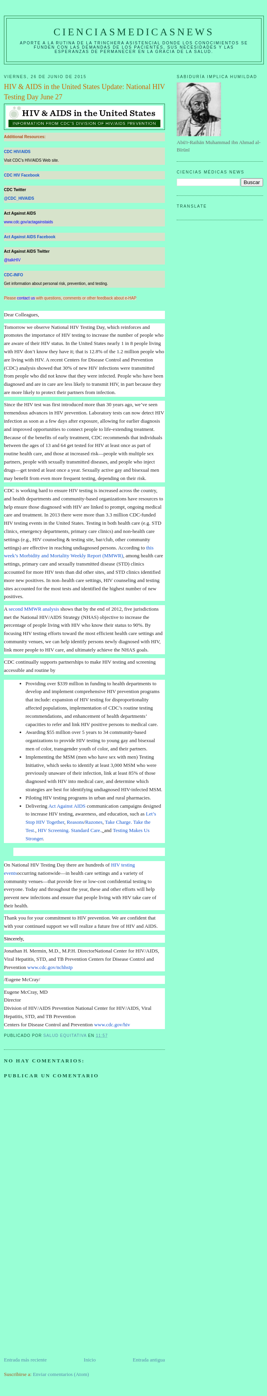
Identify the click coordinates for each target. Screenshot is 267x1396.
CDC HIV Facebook (22, 175)
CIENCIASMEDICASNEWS (133, 32)
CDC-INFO (13, 275)
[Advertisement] (63, 1301)
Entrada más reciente (25, 1360)
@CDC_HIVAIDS (19, 198)
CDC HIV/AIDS (17, 152)
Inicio (89, 1360)
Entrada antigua (149, 1360)
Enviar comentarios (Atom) (61, 1374)
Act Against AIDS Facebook (29, 237)
